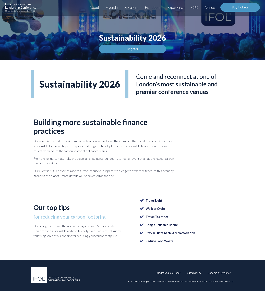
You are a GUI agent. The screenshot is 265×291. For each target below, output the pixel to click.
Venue (210, 7)
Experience (176, 7)
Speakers (131, 7)
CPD (194, 7)
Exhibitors (153, 7)
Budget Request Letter (168, 273)
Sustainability (194, 273)
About (94, 7)
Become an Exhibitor (219, 273)
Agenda (112, 7)
